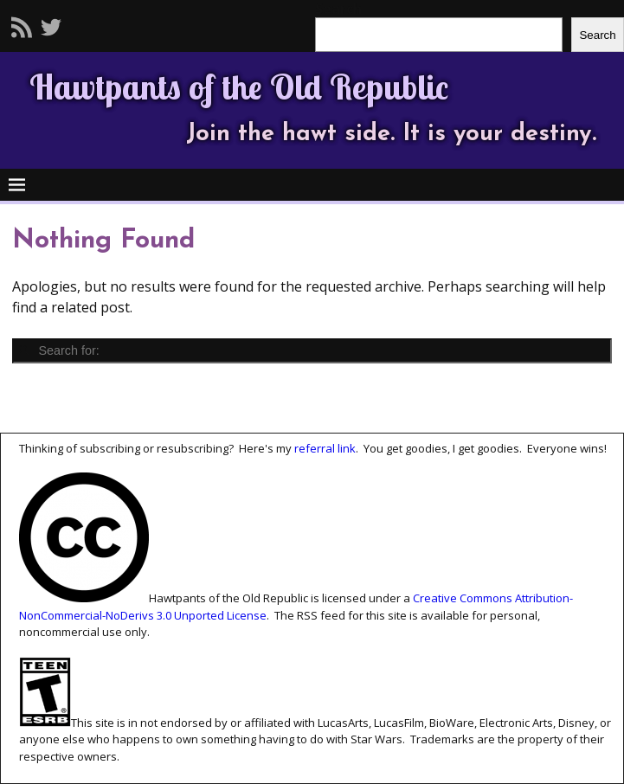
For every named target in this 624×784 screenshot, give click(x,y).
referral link (325, 448)
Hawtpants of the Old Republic (238, 86)
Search (597, 35)
